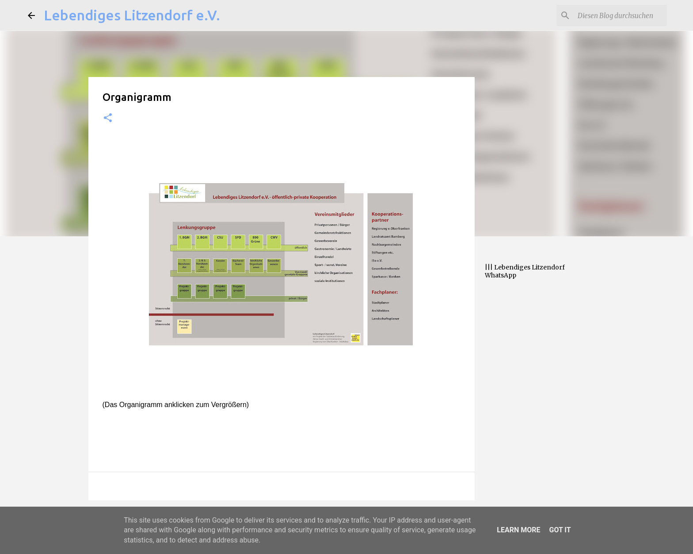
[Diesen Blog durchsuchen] (620, 15)
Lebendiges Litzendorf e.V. (132, 15)
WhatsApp (500, 275)
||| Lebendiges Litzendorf (525, 267)
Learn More (518, 530)
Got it (560, 530)
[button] (108, 118)
